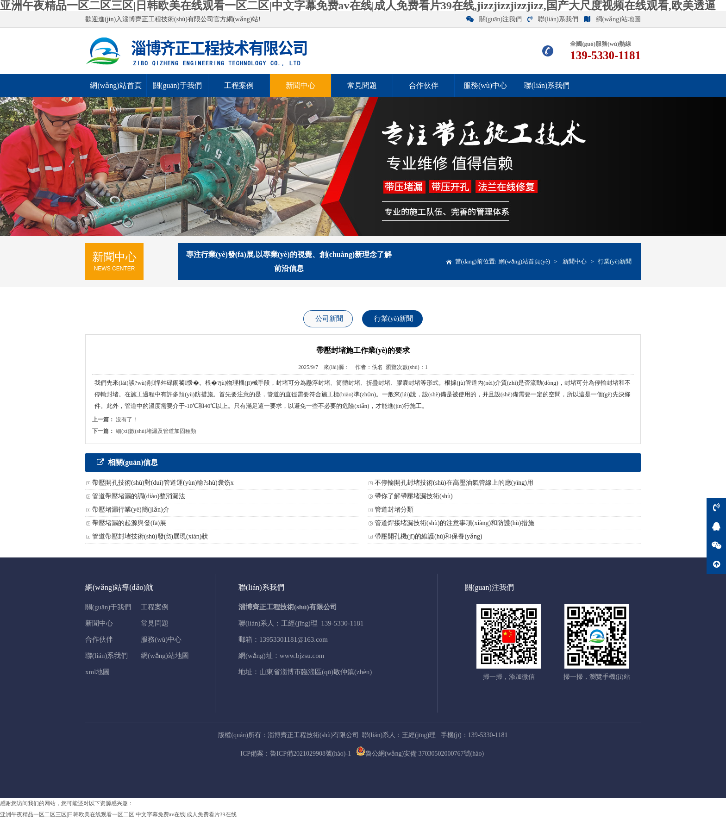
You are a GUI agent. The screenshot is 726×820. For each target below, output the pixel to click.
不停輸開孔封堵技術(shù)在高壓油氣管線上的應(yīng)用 (454, 482)
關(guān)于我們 (177, 85)
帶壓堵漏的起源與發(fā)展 (129, 523)
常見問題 (362, 85)
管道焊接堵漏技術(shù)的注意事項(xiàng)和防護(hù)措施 (454, 523)
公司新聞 (329, 318)
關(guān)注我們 (494, 19)
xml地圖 (97, 672)
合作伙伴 (423, 85)
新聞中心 (300, 85)
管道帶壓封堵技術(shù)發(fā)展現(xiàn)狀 (150, 536)
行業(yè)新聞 (615, 261)
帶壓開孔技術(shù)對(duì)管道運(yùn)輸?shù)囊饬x (163, 482)
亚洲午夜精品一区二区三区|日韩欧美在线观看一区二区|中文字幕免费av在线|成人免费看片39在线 (118, 814)
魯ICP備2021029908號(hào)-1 (310, 753)
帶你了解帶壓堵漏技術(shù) (414, 496)
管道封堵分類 (394, 509)
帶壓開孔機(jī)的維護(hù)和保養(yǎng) (428, 536)
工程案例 (239, 85)
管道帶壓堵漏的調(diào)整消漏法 (138, 496)
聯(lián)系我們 (552, 19)
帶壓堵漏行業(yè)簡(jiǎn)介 (130, 509)
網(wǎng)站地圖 (612, 19)
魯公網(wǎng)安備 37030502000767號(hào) (420, 753)
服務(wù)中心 (485, 85)
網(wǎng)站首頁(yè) (115, 97)
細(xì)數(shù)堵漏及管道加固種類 (156, 431)
